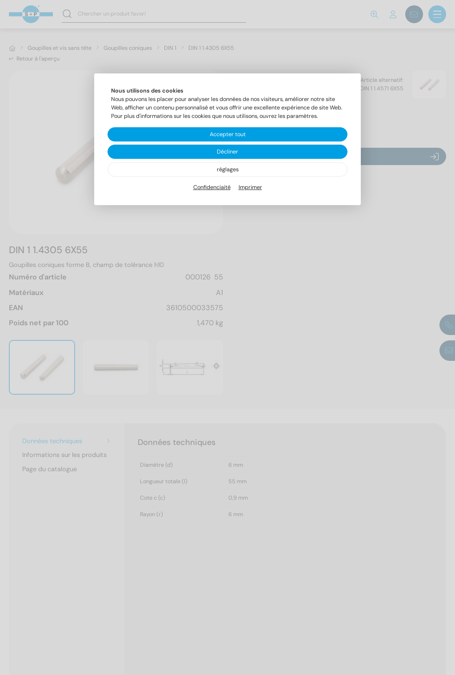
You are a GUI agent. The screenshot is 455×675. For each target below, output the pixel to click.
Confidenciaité (212, 187)
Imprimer (250, 187)
